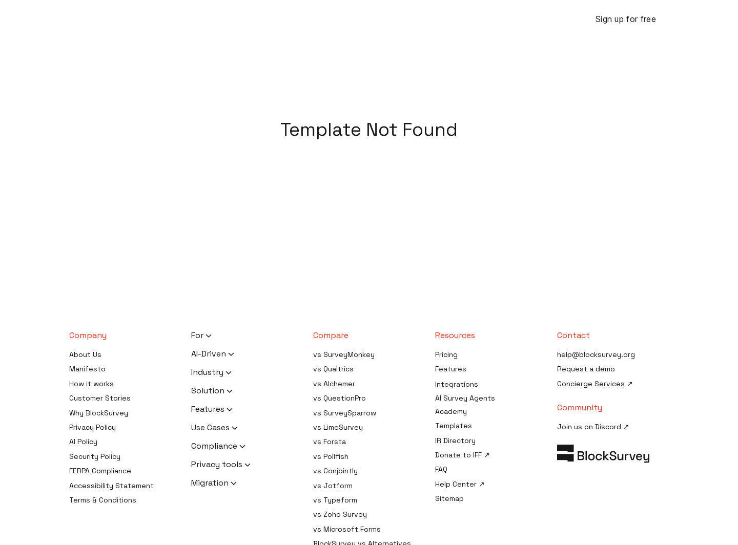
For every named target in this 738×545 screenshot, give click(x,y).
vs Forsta (329, 441)
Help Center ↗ (460, 484)
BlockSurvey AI (223, 19)
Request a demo (586, 368)
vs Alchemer (334, 383)
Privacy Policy (92, 427)
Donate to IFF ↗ (462, 454)
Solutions (341, 19)
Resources (398, 19)
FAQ (441, 469)
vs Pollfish (330, 456)
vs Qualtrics (333, 368)
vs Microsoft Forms (347, 529)
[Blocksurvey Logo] (112, 19)
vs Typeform (335, 500)
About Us (85, 354)
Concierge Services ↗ (595, 383)
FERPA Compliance (100, 470)
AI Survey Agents (465, 398)
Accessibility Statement (111, 485)
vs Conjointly (335, 470)
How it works (91, 383)
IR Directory (455, 440)
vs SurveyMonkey (344, 354)
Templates (453, 425)
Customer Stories (100, 398)
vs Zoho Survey (340, 514)
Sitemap (449, 498)
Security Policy (94, 456)
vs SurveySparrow (344, 412)
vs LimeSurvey (338, 427)
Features (287, 19)
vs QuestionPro (339, 398)
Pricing (447, 19)
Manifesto (87, 368)
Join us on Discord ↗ (593, 426)
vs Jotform (333, 485)
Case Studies (495, 19)
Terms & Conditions (102, 500)
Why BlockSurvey (98, 412)
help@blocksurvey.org (596, 354)
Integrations (456, 384)
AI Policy (83, 441)
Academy (451, 411)
